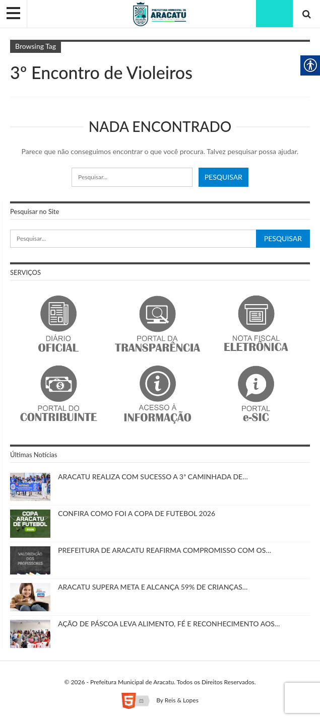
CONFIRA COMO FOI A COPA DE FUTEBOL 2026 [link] (136, 513)
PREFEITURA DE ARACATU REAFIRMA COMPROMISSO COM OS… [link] (164, 550)
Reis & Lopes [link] (182, 700)
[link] (160, 13)
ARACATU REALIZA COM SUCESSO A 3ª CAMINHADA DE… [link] (153, 476)
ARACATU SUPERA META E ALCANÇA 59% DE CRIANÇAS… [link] (152, 587)
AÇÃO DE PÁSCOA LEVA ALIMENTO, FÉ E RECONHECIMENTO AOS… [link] (169, 623)
